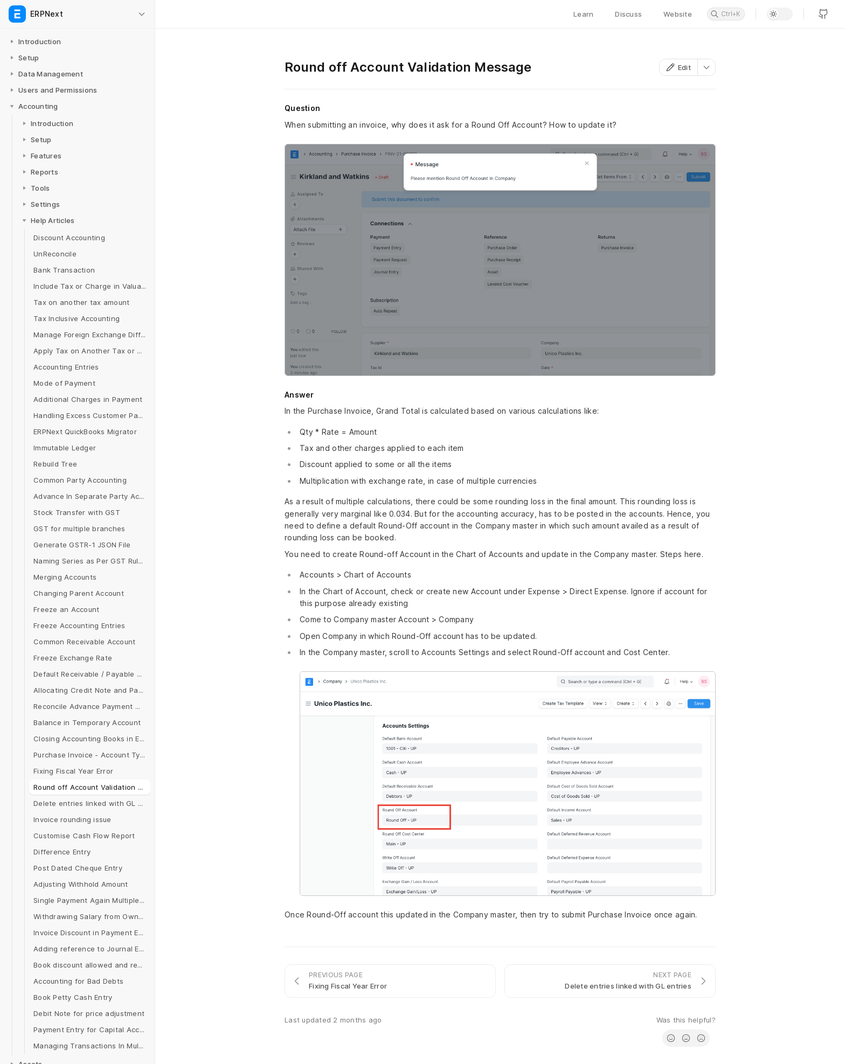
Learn (583, 14)
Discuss (628, 14)
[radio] (670, 1038)
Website (677, 14)
